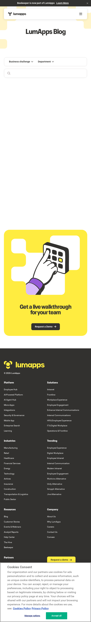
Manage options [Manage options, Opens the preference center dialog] (32, 615)
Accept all (56, 615)
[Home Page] (17, 13)
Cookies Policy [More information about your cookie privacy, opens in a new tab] (22, 608)
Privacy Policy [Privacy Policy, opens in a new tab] (40, 608)
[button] (87, 3)
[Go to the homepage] (24, 365)
